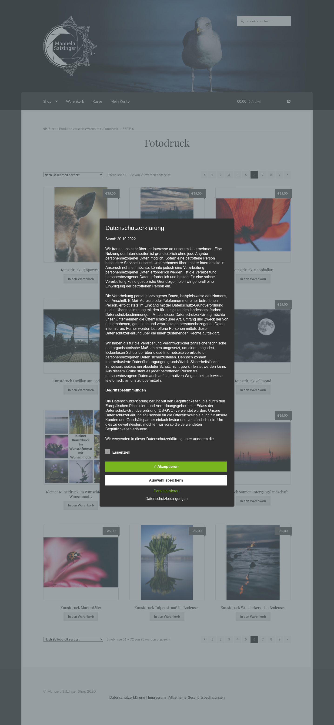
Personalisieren (166, 491)
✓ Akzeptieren (166, 467)
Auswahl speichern (166, 480)
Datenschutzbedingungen (166, 499)
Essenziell (117, 451)
